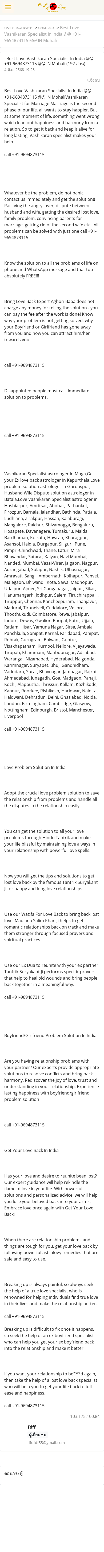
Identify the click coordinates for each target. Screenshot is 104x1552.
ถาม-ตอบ (46, 28)
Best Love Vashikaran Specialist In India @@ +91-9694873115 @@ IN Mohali (42, 34)
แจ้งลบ (93, 80)
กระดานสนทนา (19, 28)
